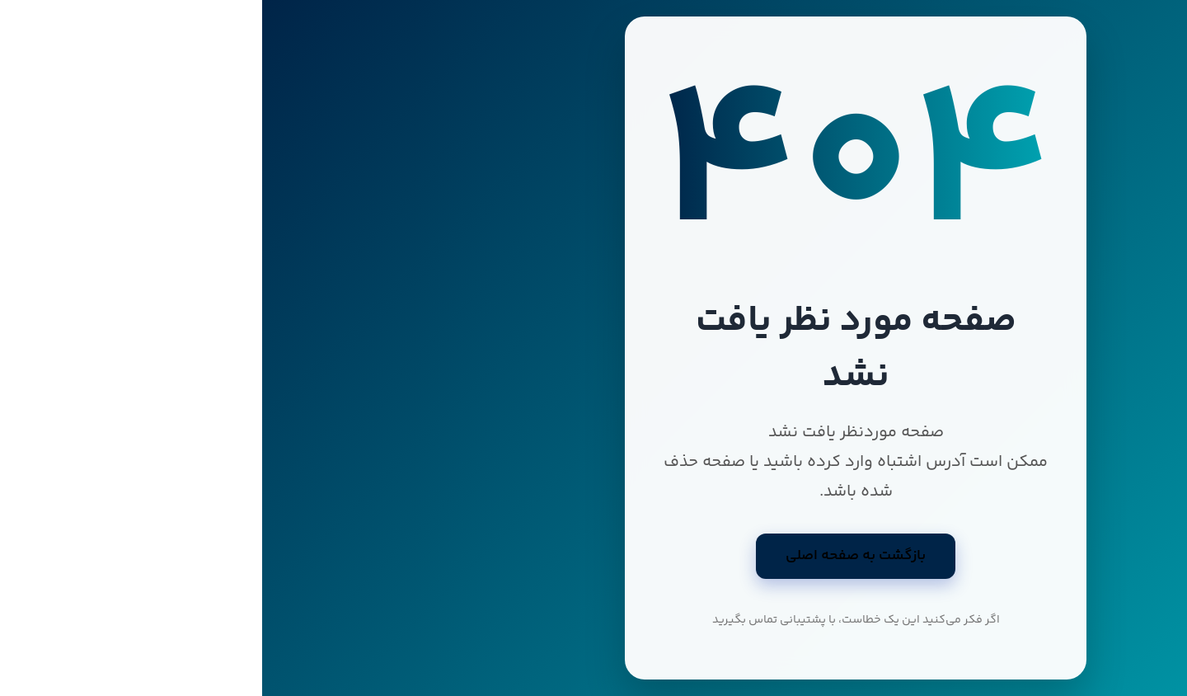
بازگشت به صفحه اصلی (593, 555)
